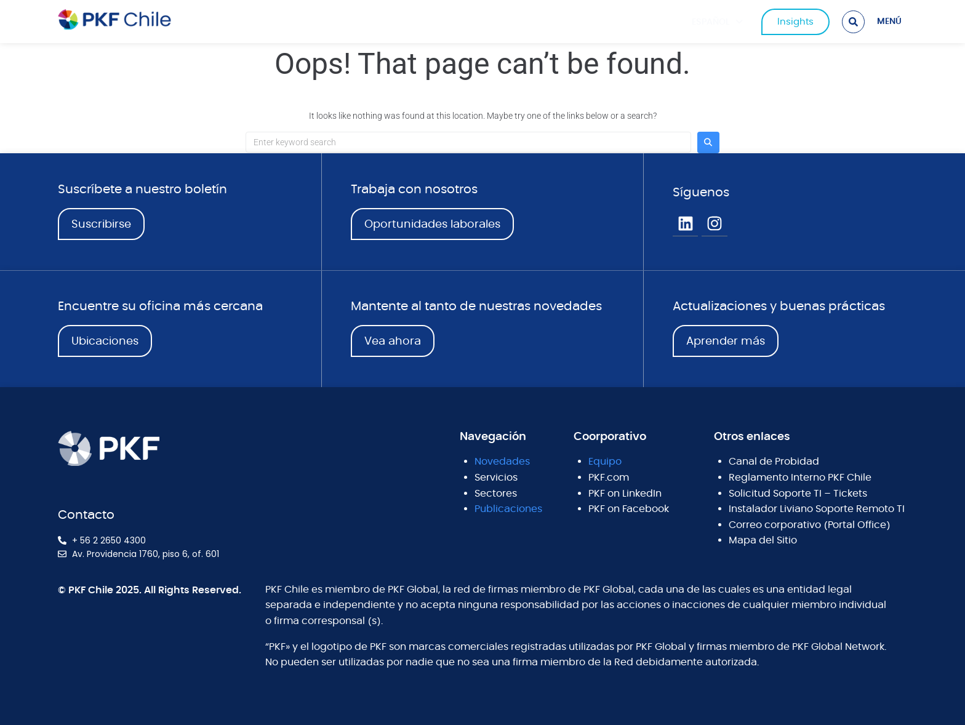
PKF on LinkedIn (625, 493)
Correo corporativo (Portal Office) (810, 525)
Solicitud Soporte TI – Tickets (798, 493)
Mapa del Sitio (763, 540)
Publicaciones (508, 509)
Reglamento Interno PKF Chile (800, 477)
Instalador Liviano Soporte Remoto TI (817, 509)
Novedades (502, 461)
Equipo (605, 461)
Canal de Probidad (774, 461)
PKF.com (608, 477)
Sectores (495, 493)
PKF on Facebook (628, 509)
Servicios (496, 477)
